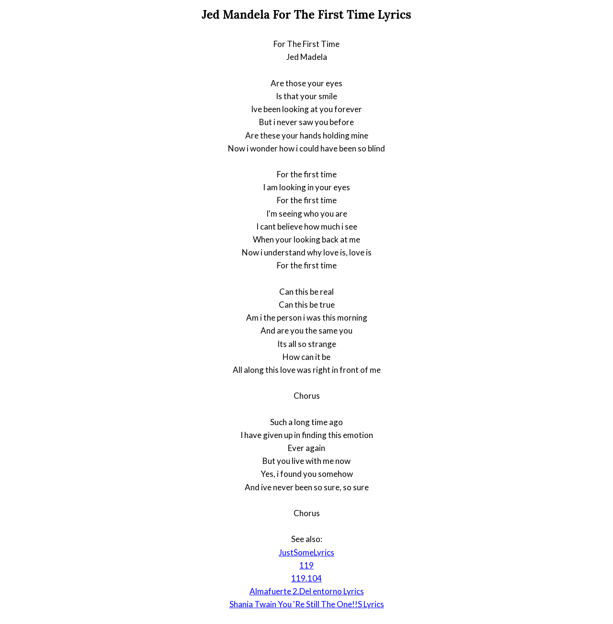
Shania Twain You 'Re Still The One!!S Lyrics (306, 604)
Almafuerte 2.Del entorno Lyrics (307, 591)
